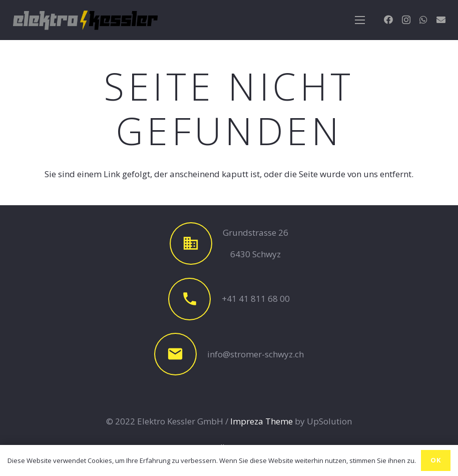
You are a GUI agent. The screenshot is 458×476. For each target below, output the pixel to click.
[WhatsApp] (423, 19)
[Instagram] (406, 20)
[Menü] (360, 20)
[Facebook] (388, 19)
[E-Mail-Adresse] (440, 19)
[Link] (85, 20)
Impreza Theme (261, 421)
